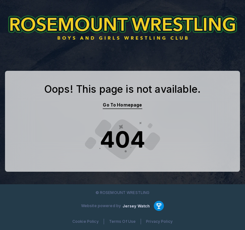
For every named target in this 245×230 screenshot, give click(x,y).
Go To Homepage (122, 104)
